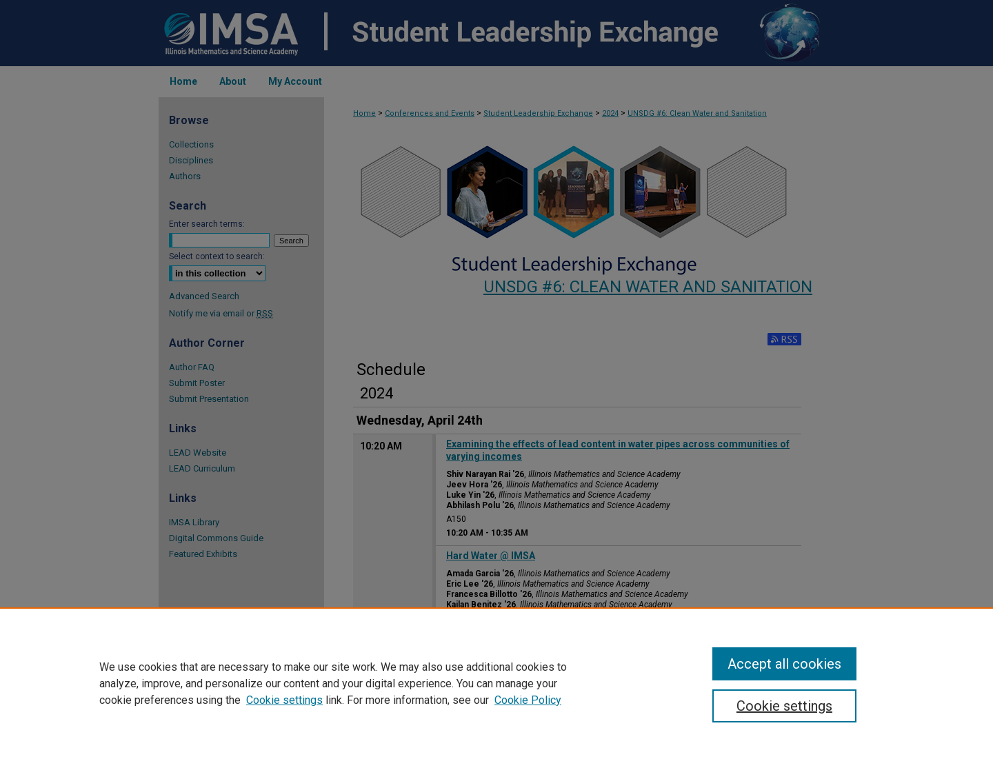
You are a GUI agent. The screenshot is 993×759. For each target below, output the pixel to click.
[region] (496, 683)
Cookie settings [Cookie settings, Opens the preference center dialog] (784, 706)
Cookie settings (284, 700)
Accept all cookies (784, 664)
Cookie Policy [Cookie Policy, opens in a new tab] (527, 700)
